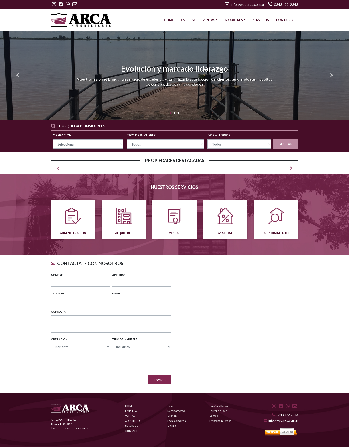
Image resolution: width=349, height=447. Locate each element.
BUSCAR (285, 144)
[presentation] (137, 363)
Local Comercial (177, 420)
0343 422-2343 (285, 415)
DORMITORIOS (218, 135)
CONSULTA (58, 311)
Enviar (160, 379)
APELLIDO (118, 275)
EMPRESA (188, 20)
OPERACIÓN (62, 135)
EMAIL (116, 293)
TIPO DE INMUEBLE (141, 135)
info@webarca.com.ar (244, 4)
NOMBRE (57, 275)
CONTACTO (285, 20)
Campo (213, 415)
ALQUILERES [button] (234, 20)
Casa (170, 406)
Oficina (171, 425)
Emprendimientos (220, 420)
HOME (169, 20)
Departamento (176, 410)
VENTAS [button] (209, 20)
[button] (17, 75)
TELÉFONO (58, 293)
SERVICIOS (261, 20)
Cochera (172, 415)
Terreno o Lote (218, 410)
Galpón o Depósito (220, 406)
